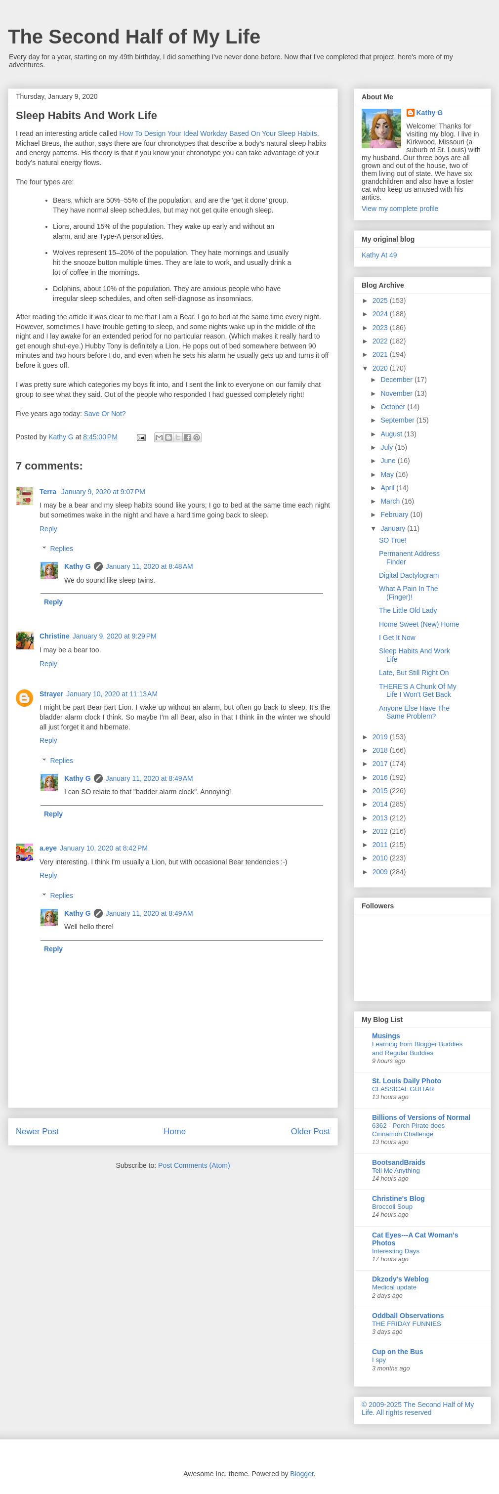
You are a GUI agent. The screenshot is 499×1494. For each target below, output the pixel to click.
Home (175, 1131)
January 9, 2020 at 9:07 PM (103, 492)
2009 (381, 872)
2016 (381, 777)
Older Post (310, 1131)
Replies (61, 549)
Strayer (51, 694)
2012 (381, 831)
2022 (381, 341)
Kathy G (77, 566)
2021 (381, 354)
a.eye (48, 848)
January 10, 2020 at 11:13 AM (112, 694)
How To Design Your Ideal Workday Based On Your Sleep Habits (218, 133)
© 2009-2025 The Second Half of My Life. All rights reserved (418, 1408)
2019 (381, 737)
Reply (48, 529)
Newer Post (37, 1131)
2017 (381, 764)
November (397, 393)
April (388, 488)
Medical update (394, 1287)
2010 (381, 858)
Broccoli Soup (392, 1206)
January (393, 528)
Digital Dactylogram (409, 575)
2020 (381, 368)
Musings (386, 1036)
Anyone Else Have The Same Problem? (414, 712)
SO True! (393, 540)
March (391, 501)
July (387, 447)
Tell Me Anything (396, 1170)
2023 (381, 328)
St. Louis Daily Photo (406, 1081)
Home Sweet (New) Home (419, 624)
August (392, 434)
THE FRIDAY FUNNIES (406, 1323)
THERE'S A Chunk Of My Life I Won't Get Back (418, 691)
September (398, 420)
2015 (381, 791)
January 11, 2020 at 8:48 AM (149, 566)
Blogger (301, 1474)
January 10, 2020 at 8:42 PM (104, 848)
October (393, 407)
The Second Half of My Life (134, 36)
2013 (381, 818)
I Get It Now (397, 637)
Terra (49, 492)
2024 (381, 314)
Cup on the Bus (397, 1352)
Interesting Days (395, 1251)
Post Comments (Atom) (194, 1165)
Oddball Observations (408, 1316)
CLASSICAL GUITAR (403, 1089)
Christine (55, 636)
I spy (379, 1360)
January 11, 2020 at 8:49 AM (149, 778)
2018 (381, 750)
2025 (381, 300)
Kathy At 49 (379, 255)
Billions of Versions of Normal (421, 1117)
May (387, 474)
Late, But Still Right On (414, 673)
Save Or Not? (105, 414)
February (395, 514)
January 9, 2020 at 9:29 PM (115, 636)
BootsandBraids (398, 1162)
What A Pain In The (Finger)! (408, 593)
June (388, 461)
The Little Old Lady (408, 610)
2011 (381, 845)
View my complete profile (400, 209)
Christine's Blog (398, 1198)
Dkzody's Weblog (400, 1279)
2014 (381, 804)
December (397, 380)
